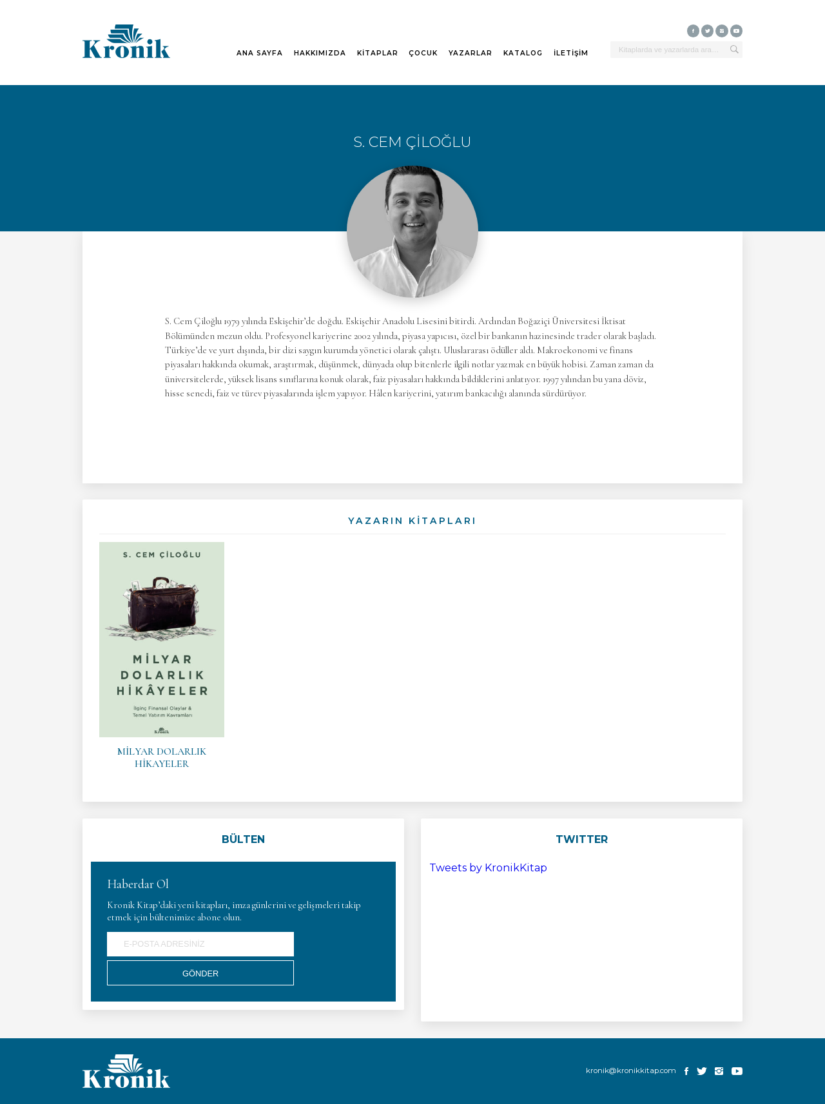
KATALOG (523, 53)
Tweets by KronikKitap (488, 868)
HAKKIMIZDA (320, 53)
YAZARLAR (470, 53)
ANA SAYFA (260, 53)
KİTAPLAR (377, 53)
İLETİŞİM (571, 53)
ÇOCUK (423, 53)
